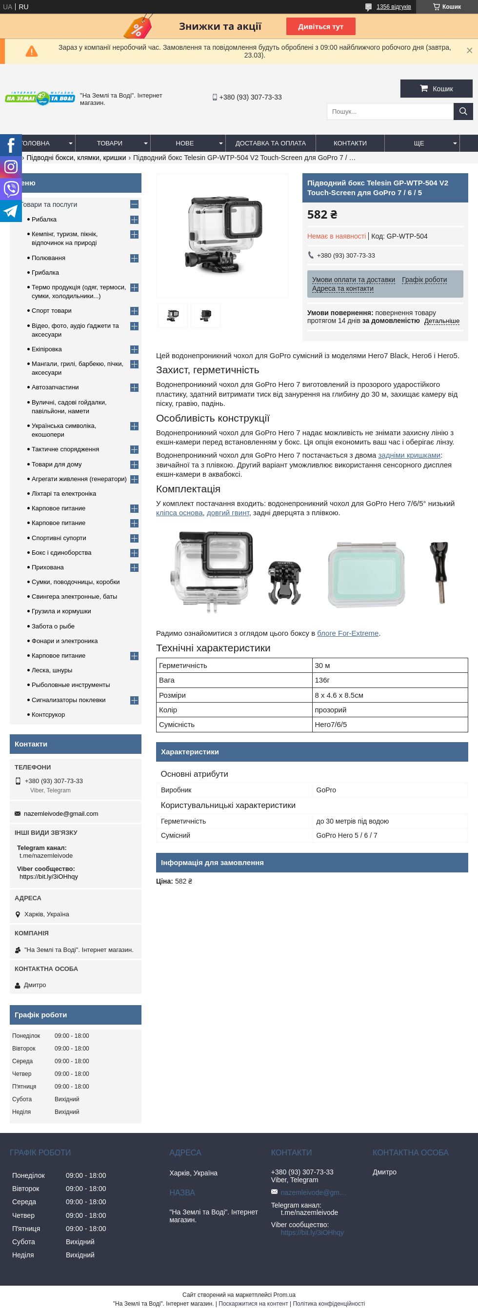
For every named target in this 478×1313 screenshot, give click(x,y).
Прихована (48, 567)
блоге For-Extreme (347, 633)
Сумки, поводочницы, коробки (76, 582)
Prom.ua (285, 1295)
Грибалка (45, 272)
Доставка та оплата (271, 143)
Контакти (350, 143)
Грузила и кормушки (61, 611)
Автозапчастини (55, 387)
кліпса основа (179, 512)
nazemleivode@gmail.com (61, 813)
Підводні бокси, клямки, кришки (76, 158)
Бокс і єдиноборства (61, 552)
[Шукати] (463, 111)
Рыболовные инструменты (71, 684)
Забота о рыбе (53, 626)
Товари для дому (56, 464)
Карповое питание (58, 508)
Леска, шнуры (52, 670)
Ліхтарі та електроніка (64, 493)
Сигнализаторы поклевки (69, 700)
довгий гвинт (228, 512)
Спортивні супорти (59, 538)
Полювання (48, 258)
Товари (109, 143)
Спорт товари (52, 310)
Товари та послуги (48, 204)
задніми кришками (409, 455)
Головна (35, 143)
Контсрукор (48, 714)
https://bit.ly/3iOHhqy (49, 876)
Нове (185, 143)
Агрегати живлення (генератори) (79, 479)
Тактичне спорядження (65, 449)
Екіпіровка (47, 349)
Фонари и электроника (65, 641)
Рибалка (44, 219)
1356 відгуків (394, 6)
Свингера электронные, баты (74, 596)
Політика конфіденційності (329, 1303)
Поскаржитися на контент (253, 1303)
